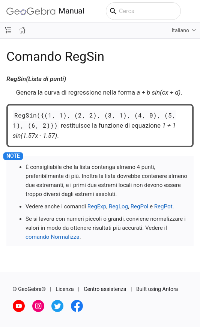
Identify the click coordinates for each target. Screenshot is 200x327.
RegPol (140, 206)
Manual (45, 11)
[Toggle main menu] (190, 11)
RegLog (118, 206)
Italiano (180, 30)
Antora (170, 289)
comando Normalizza (53, 237)
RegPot (163, 206)
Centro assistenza (105, 289)
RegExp (96, 206)
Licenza (65, 289)
